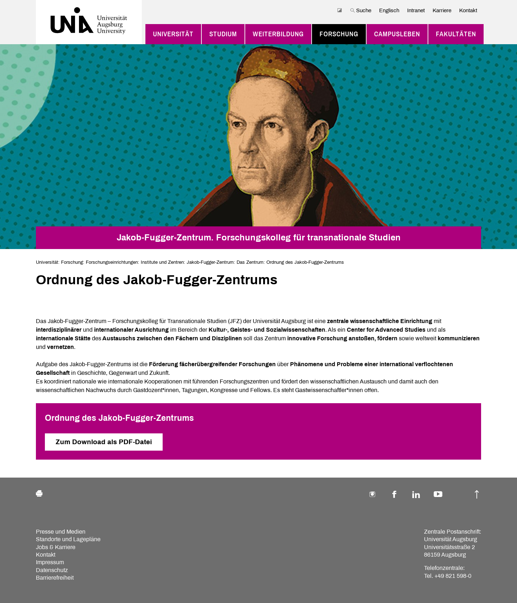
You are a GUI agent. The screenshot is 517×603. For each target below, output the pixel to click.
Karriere (442, 10)
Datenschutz (52, 570)
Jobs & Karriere (55, 547)
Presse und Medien (60, 532)
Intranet (416, 10)
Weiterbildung (278, 34)
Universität (173, 34)
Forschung (339, 34)
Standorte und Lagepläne (68, 539)
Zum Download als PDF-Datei (104, 442)
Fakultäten (456, 34)
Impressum (50, 562)
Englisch (389, 10)
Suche (360, 10)
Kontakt (468, 10)
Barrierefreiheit (55, 578)
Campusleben (397, 34)
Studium (223, 34)
